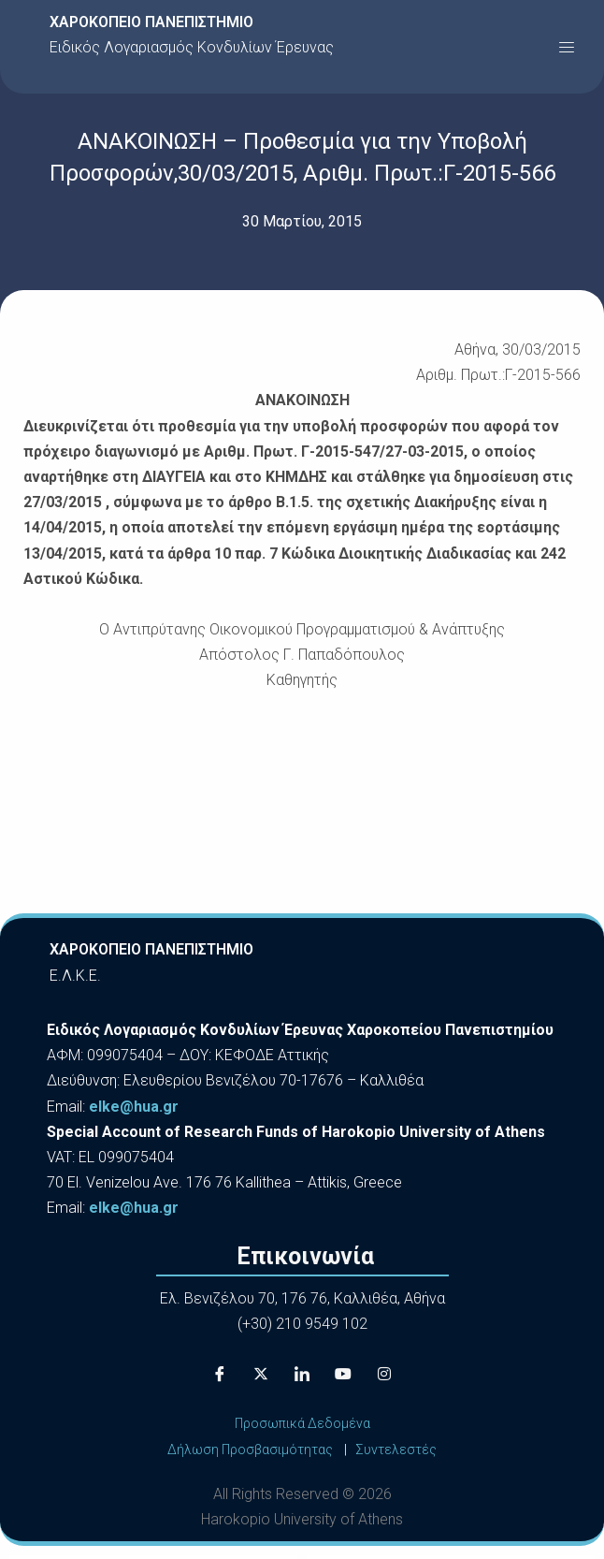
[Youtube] (343, 1374)
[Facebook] (220, 1374)
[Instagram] (384, 1374)
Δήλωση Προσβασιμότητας (250, 1449)
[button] (567, 47)
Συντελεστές (396, 1449)
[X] (261, 1374)
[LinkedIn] (302, 1374)
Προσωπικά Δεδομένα (302, 1423)
